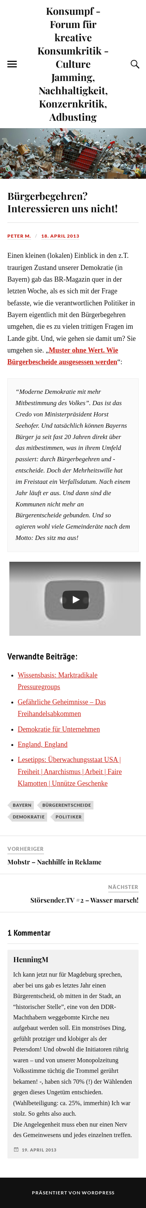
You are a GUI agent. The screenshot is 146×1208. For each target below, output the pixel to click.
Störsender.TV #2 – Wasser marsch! (84, 900)
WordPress (98, 1193)
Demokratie (29, 816)
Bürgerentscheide (66, 805)
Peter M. (19, 236)
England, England (43, 744)
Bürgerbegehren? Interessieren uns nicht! (62, 202)
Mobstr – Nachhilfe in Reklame (54, 861)
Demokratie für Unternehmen (59, 729)
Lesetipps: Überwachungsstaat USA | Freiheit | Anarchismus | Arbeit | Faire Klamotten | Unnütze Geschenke (70, 771)
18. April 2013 (60, 236)
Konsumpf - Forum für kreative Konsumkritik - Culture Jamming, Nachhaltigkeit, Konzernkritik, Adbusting (73, 63)
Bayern (22, 805)
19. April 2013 (39, 1150)
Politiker (69, 816)
